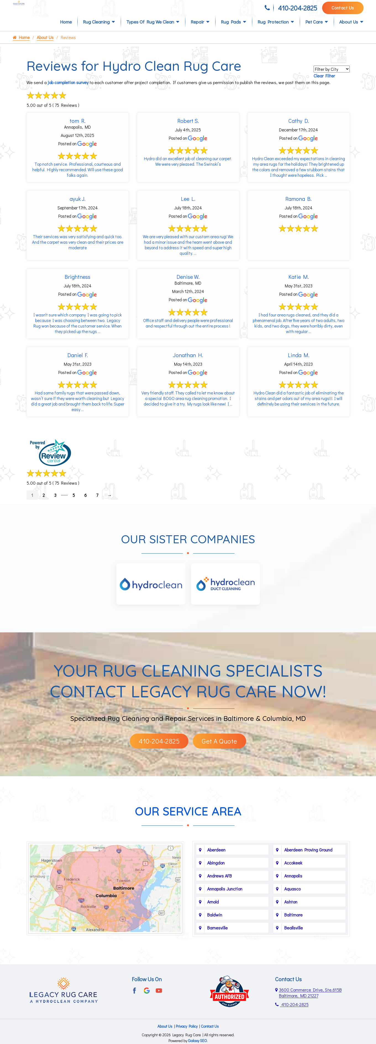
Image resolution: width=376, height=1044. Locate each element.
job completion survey (68, 91)
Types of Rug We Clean (150, 31)
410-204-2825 (297, 10)
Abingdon (216, 884)
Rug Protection (273, 31)
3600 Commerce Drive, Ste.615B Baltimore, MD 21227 (310, 1014)
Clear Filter (324, 85)
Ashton (290, 923)
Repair (197, 31)
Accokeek (293, 884)
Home (66, 31)
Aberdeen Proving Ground (308, 871)
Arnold (213, 923)
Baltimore (293, 936)
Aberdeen (216, 871)
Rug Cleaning (96, 31)
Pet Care (314, 31)
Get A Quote (219, 762)
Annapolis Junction (224, 910)
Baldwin (214, 936)
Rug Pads (231, 31)
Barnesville (217, 949)
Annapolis (293, 897)
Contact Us (343, 10)
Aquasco (292, 910)
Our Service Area (188, 832)
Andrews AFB (219, 897)
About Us (348, 31)
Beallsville (293, 949)
